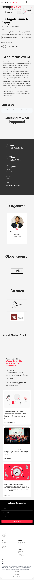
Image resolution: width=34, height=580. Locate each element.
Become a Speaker (22, 545)
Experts (3, 543)
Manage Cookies (17, 577)
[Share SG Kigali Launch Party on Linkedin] (9, 46)
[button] (26, 2)
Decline (17, 574)
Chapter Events (21, 543)
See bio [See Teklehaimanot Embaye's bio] (17, 240)
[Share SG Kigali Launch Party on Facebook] (3, 46)
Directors (4, 547)
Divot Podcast (21, 555)
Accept (17, 571)
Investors (4, 542)
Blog (19, 552)
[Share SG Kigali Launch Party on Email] (13, 46)
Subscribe (16, 521)
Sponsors (4, 546)
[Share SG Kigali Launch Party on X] (6, 46)
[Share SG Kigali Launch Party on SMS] (16, 46)
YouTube (20, 554)
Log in (30, 2)
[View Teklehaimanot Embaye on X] (17, 229)
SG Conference (21, 542)
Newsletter (20, 551)
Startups (4, 545)
